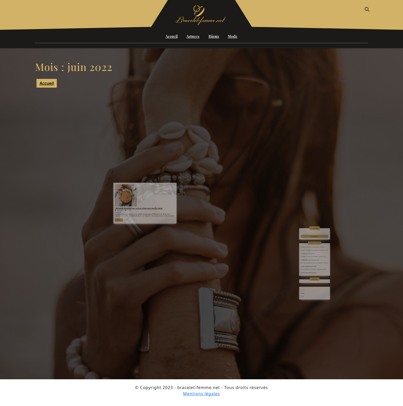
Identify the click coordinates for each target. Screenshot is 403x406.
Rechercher (314, 242)
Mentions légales (201, 393)
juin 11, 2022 (129, 209)
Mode (232, 36)
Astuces (192, 36)
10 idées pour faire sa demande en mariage (313, 254)
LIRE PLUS (128, 216)
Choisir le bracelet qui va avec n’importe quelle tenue (140, 207)
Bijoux (213, 36)
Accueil (172, 36)
